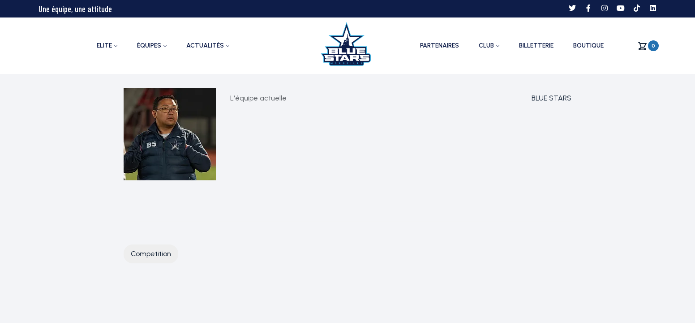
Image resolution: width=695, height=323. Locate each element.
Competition (151, 253)
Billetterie (536, 45)
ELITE (104, 45)
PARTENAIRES (439, 45)
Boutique (588, 45)
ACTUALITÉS (205, 45)
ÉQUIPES (149, 45)
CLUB (486, 45)
